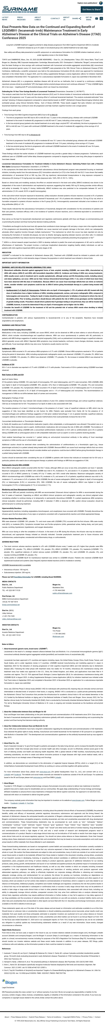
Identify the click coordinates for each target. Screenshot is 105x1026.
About (7, 1017)
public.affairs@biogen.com (62, 593)
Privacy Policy (87, 1017)
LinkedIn (7, 775)
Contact (55, 18)
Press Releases (21, 18)
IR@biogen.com (58, 637)
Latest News (5, 18)
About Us (66, 18)
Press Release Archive (19, 1017)
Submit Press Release (37, 1017)
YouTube (30, 803)
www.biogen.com (78, 800)
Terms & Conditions (54, 1017)
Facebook (17, 775)
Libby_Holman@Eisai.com (11, 619)
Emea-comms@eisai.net (11, 605)
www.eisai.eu (38, 777)
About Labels (38, 18)
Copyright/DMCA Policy (71, 1017)
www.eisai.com (45, 772)
